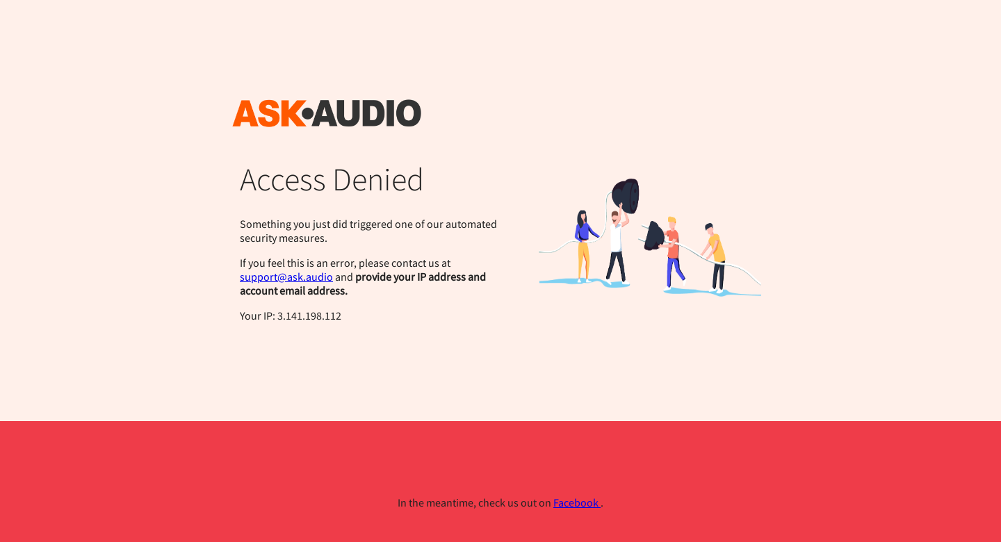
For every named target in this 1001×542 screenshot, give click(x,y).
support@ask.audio (286, 277)
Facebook (577, 502)
